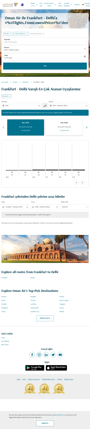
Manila (62, 297)
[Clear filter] (27, 207)
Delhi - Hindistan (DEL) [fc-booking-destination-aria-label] (11, 50)
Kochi (3, 300)
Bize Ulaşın (5, 345)
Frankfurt (4, 278)
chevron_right (82, 182)
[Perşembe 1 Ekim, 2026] (65, 170)
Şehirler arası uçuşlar (34, 379)
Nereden (7, 39)
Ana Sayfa (4, 82)
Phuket (62, 312)
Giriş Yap (41, 5)
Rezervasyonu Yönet (51, 4)
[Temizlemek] (85, 48)
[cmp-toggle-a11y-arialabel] (45, 106)
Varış (32, 202)
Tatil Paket (60, 5)
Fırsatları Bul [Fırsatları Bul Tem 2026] (64, 130)
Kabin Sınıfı (64, 202)
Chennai (33, 300)
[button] (20, 34)
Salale (3, 312)
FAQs (3, 338)
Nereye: (51, 102)
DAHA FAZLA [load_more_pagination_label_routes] (45, 318)
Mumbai (4, 304)
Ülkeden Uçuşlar (68, 379)
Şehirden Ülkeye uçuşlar (48, 379)
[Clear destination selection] (86, 105)
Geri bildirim (5, 341)
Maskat (3, 297)
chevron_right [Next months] (87, 127)
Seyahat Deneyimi (68, 4)
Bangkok (33, 297)
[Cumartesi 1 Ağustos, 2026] (38, 170)
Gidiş (6, 55)
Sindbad (77, 5)
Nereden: (4, 102)
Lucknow (33, 304)
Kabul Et (45, 423)
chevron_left (76, 182)
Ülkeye (18, 379)
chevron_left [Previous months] (3, 127)
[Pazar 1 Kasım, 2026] (78, 170)
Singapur (62, 304)
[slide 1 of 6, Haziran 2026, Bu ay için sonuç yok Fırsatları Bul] (25, 127)
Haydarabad (34, 308)
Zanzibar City (34, 312)
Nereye (6, 47)
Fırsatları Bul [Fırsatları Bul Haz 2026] (25, 130)
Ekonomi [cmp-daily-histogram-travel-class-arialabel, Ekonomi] (5, 96)
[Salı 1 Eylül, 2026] (52, 170)
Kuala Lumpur (64, 300)
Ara (45, 66)
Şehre (24, 379)
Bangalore (4, 308)
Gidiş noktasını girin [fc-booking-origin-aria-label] (10, 42)
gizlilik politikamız (58, 415)
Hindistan (25, 82)
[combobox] (21, 105)
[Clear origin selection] (39, 105)
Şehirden (59, 379)
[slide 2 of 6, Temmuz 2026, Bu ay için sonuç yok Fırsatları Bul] (64, 127)
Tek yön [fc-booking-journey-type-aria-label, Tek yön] (6, 34)
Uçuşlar (15, 82)
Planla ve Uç (35, 4)
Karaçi (62, 308)
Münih (32, 278)
